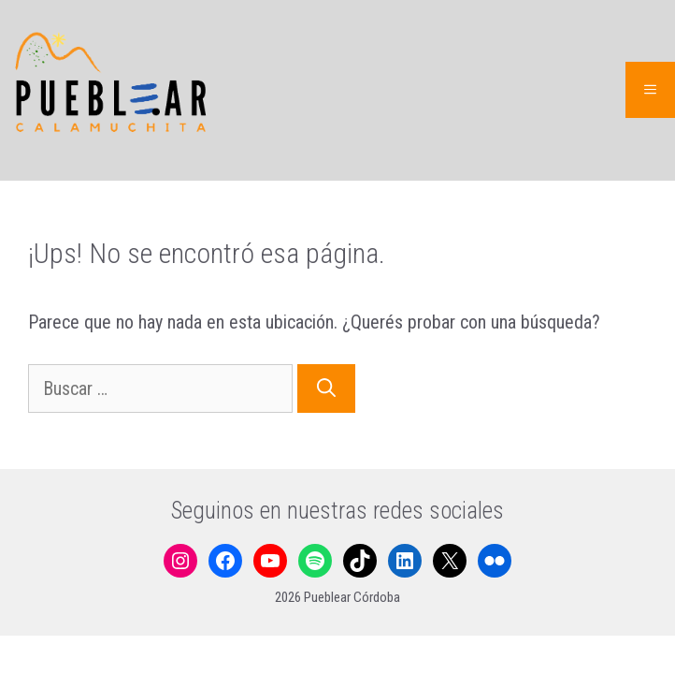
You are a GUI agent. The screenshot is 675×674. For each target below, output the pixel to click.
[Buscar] (326, 388)
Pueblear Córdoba (352, 597)
